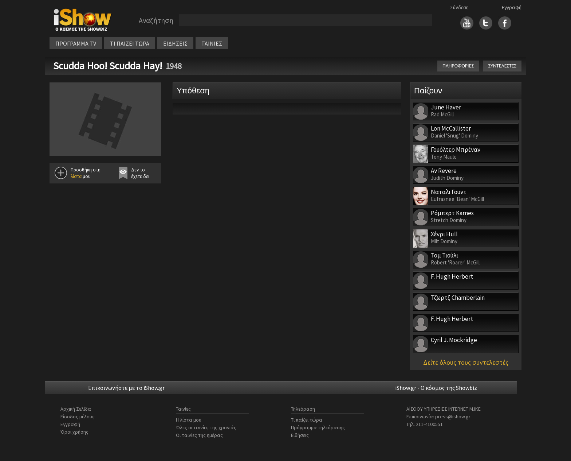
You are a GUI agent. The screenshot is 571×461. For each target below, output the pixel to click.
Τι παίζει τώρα (306, 420)
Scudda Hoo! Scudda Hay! (107, 65)
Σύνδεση (459, 7)
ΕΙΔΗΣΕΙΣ (175, 43)
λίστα (76, 176)
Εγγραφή (511, 7)
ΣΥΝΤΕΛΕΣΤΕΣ (502, 66)
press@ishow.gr (452, 416)
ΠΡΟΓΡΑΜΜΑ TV (75, 43)
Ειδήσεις (300, 435)
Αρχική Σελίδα (75, 409)
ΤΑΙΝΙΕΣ (211, 43)
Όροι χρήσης (74, 432)
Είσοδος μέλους (77, 416)
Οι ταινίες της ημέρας (199, 435)
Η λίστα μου (188, 420)
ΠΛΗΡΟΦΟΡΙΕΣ (458, 66)
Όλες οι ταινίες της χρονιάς (206, 427)
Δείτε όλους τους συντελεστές (465, 362)
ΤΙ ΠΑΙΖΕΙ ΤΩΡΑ (129, 43)
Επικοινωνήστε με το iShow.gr (126, 387)
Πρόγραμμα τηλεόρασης (318, 427)
